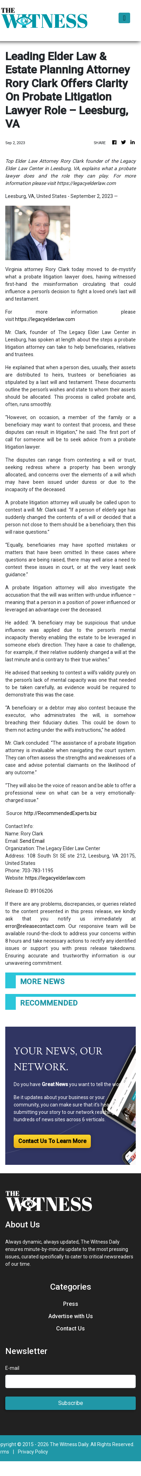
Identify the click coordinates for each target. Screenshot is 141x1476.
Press (70, 1304)
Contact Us (70, 1328)
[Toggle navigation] (124, 18)
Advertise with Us (70, 1316)
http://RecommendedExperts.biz (60, 813)
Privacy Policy (33, 1452)
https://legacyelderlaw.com (45, 319)
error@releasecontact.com (35, 926)
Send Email (32, 841)
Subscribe (70, 1403)
